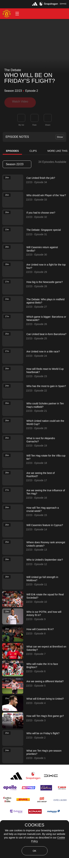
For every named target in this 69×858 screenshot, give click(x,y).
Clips (33, 149)
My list (21, 123)
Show (60, 135)
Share (47, 123)
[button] (17, 13)
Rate (34, 123)
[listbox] (17, 163)
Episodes (12, 149)
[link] (48, 116)
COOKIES (34, 825)
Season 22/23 (17, 162)
